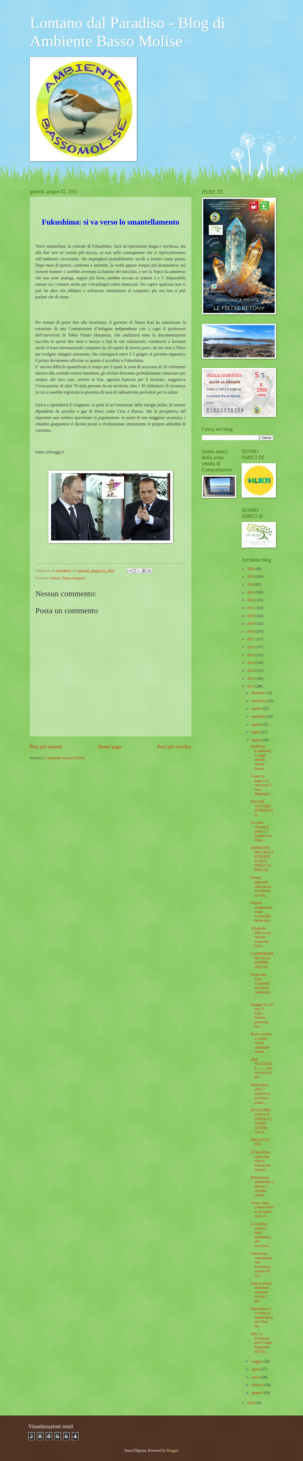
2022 (251, 600)
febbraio (257, 1385)
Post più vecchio (174, 746)
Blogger (172, 1451)
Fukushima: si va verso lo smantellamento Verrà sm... (262, 1317)
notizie (55, 578)
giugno (257, 740)
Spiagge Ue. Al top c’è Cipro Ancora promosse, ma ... (262, 1015)
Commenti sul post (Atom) (65, 758)
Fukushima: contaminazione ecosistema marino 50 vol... (261, 1264)
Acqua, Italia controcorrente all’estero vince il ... (262, 1209)
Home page (109, 746)
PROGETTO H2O (260, 1142)
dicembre (258, 693)
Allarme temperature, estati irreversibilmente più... (262, 911)
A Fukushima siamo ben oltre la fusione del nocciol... (261, 1161)
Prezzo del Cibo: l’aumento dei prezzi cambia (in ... (260, 986)
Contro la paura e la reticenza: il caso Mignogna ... (262, 785)
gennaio (257, 1393)
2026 (251, 569)
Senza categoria (73, 578)
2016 (251, 647)
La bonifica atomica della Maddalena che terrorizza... (261, 1235)
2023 (251, 592)
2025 (251, 577)
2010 (251, 1403)
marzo (256, 1377)
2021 (251, 608)
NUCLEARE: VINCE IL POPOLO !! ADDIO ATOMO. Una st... (261, 1121)
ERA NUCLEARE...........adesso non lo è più (261, 1068)
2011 (251, 686)
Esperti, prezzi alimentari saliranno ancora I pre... (261, 1292)
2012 (251, 679)
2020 (251, 616)
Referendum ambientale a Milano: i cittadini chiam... (262, 1186)
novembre (259, 701)
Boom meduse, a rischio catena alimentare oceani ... (262, 1043)
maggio (257, 1361)
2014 (251, 663)
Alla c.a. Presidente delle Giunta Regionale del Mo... (262, 1342)
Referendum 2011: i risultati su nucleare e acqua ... (260, 1093)
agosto (256, 724)
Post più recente (46, 746)
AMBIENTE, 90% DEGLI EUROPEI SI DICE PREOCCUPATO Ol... (262, 859)
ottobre (257, 709)
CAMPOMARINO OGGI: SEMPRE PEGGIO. (262, 960)
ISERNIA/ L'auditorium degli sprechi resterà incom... (261, 758)
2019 (251, 624)
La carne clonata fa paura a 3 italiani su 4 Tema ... (261, 831)
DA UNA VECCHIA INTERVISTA (262, 808)
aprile (256, 1369)
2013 (251, 671)
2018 (251, 632)
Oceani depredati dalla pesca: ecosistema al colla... (261, 886)
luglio (256, 732)
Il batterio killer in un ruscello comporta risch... (261, 937)
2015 (251, 655)
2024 (251, 584)
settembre (258, 716)
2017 (251, 639)
